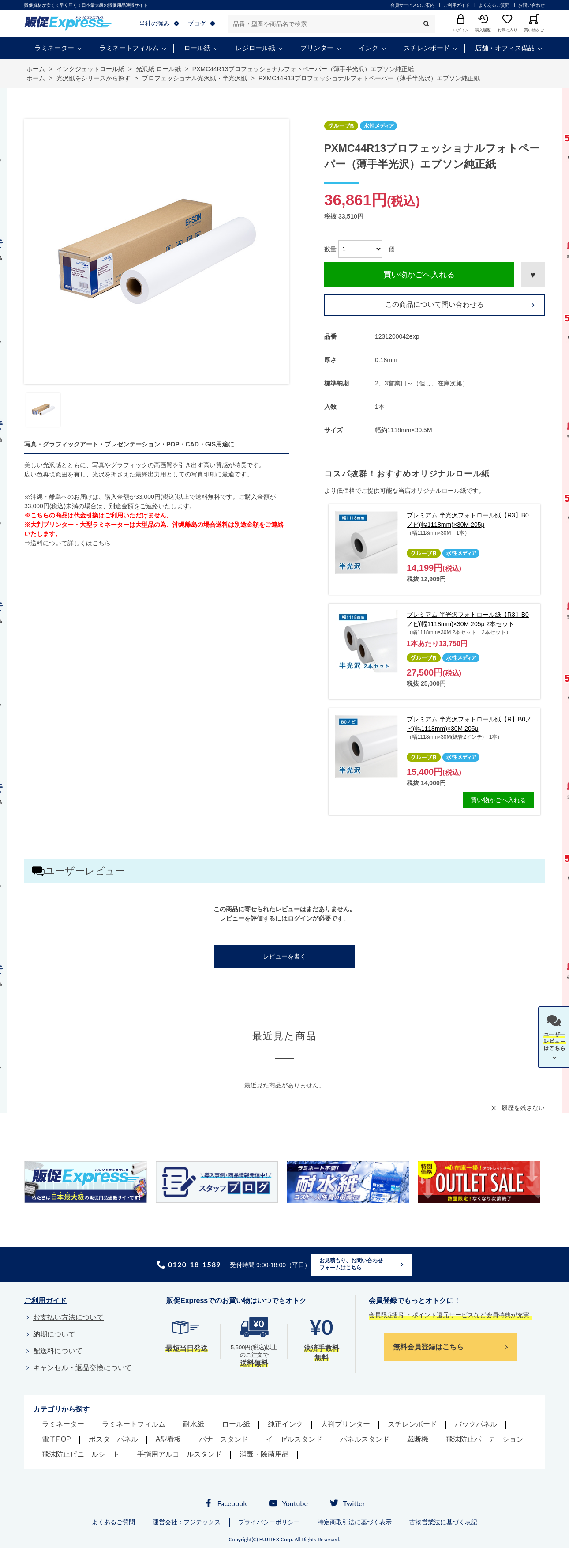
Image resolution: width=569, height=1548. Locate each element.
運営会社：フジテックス (187, 1521)
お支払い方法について (68, 1317)
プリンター (316, 48)
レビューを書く (284, 956)
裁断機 (417, 1439)
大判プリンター (345, 1424)
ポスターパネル (113, 1439)
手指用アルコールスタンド (179, 1454)
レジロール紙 (255, 48)
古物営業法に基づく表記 (443, 1521)
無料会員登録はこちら (428, 1347)
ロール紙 (197, 48)
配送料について (57, 1351)
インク (368, 48)
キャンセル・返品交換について (82, 1367)
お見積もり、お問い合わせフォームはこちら (351, 1264)
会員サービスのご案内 (412, 5)
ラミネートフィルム (129, 48)
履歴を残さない (523, 1107)
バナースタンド (223, 1439)
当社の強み (154, 23)
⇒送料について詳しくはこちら (67, 543)
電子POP (56, 1439)
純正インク (285, 1424)
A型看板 (169, 1439)
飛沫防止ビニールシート (81, 1454)
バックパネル (476, 1424)
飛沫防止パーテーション (485, 1439)
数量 (330, 249)
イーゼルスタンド (294, 1439)
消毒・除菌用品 (264, 1454)
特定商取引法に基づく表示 (355, 1521)
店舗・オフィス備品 (505, 48)
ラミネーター (54, 48)
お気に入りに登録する (533, 274)
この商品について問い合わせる (434, 304)
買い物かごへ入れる (419, 274)
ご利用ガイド (456, 5)
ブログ (196, 23)
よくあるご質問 (494, 5)
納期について (54, 1334)
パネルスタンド (364, 1439)
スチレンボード (427, 48)
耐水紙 (193, 1424)
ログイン (300, 918)
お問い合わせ (531, 5)
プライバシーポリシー (269, 1521)
